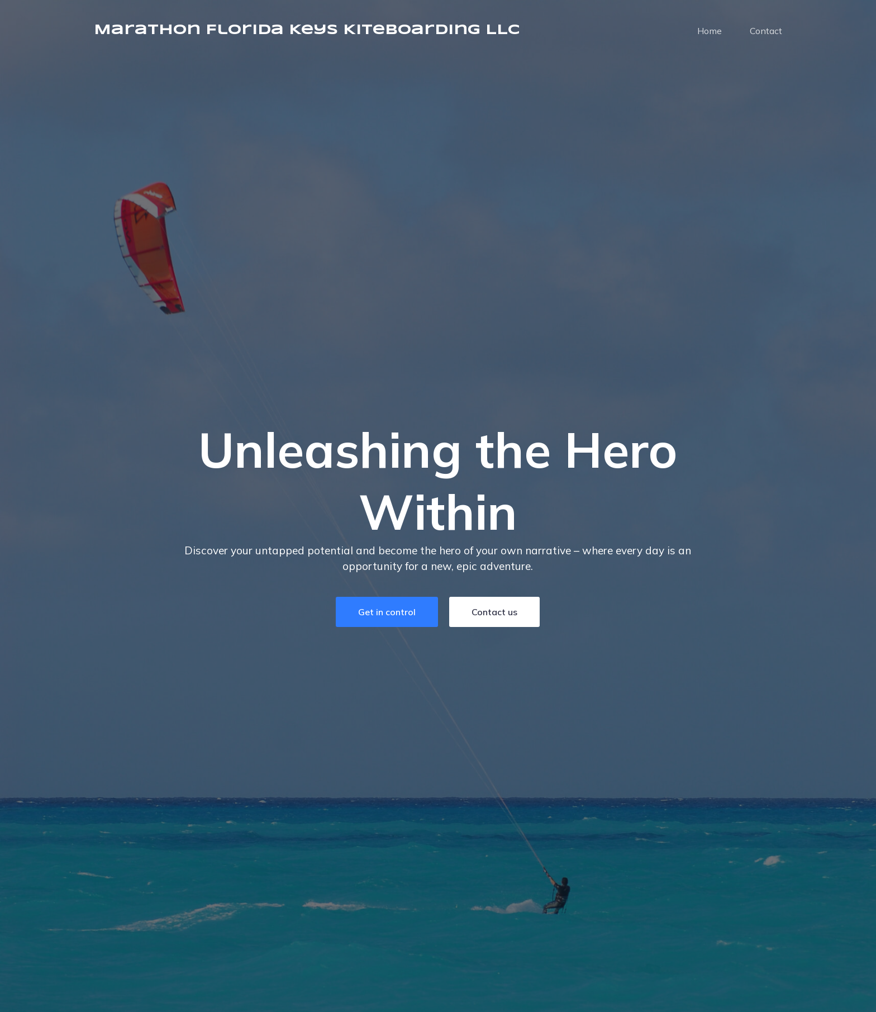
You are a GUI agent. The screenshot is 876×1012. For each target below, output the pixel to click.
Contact (766, 30)
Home (709, 30)
